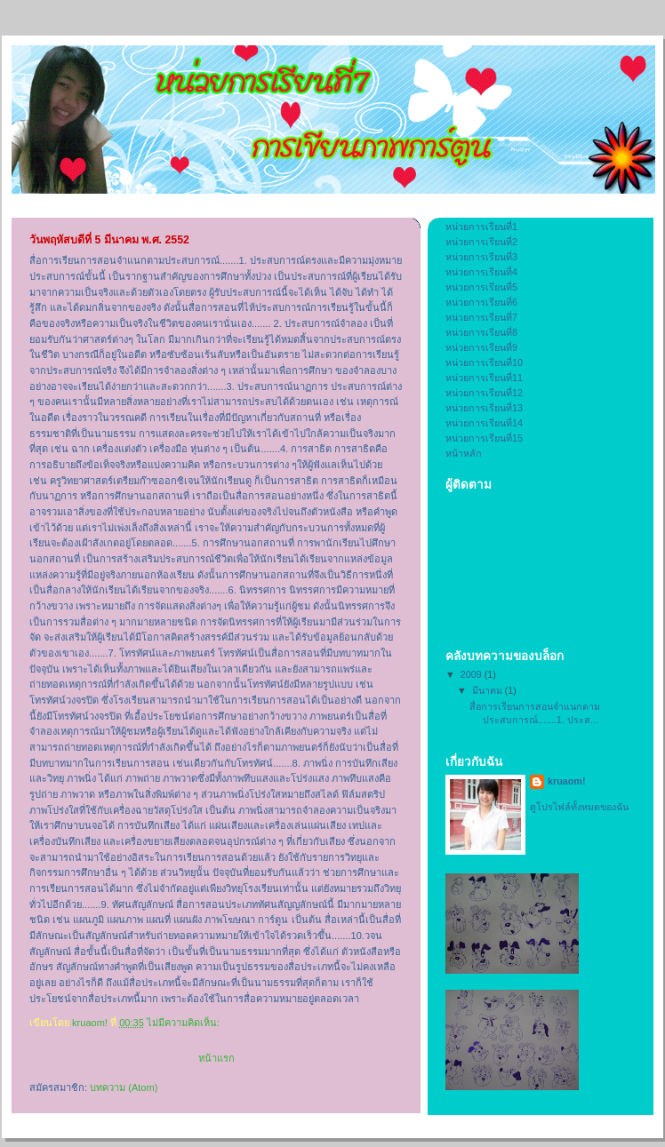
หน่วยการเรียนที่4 (481, 272)
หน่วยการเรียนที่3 (481, 256)
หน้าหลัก (463, 453)
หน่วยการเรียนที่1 (481, 226)
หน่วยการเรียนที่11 (484, 377)
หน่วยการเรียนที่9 (481, 347)
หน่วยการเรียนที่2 (481, 241)
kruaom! (567, 781)
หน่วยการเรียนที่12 (484, 392)
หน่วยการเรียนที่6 (481, 302)
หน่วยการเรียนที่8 (481, 332)
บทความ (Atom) (123, 1087)
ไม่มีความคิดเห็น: (184, 1022)
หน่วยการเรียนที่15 (484, 438)
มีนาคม (488, 690)
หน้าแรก (216, 1058)
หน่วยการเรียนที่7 (481, 317)
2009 (473, 674)
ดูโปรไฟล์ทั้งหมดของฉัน (579, 806)
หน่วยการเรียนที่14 (484, 423)
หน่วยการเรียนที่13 (484, 407)
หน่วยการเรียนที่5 (481, 287)
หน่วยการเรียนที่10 (484, 362)
